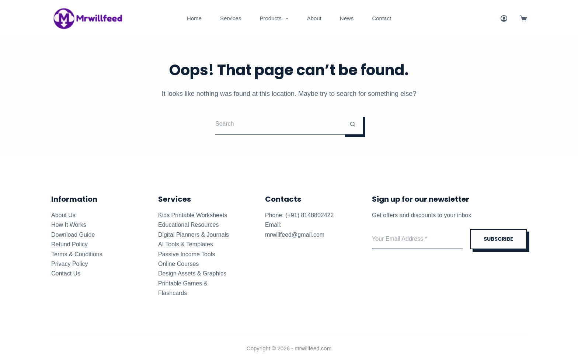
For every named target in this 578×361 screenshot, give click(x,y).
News (347, 18)
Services (230, 18)
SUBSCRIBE (498, 239)
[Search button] (352, 124)
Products (275, 18)
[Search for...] (278, 124)
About (314, 18)
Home (194, 18)
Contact (381, 18)
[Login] (504, 18)
